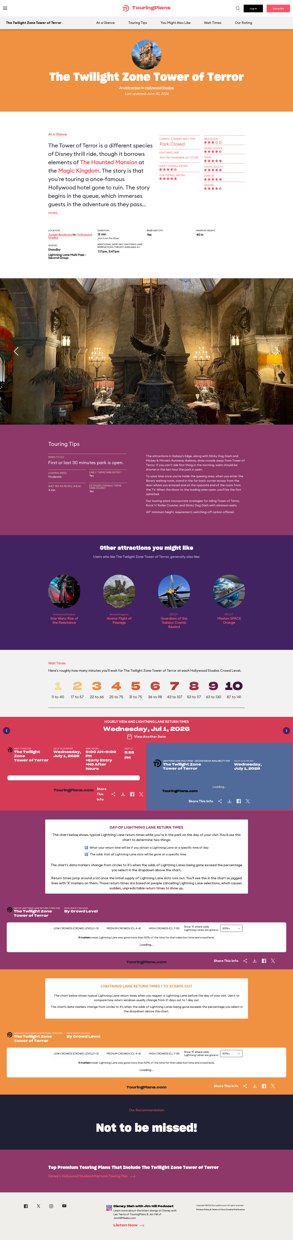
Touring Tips (137, 23)
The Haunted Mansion (108, 162)
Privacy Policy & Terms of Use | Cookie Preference (220, 1209)
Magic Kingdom (78, 170)
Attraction (132, 88)
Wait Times (212, 23)
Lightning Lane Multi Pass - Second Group (67, 256)
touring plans (161, 501)
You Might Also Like (176, 23)
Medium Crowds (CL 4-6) (124, 928)
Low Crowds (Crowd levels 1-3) (76, 928)
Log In (253, 8)
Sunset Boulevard (60, 234)
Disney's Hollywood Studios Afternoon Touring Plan (91, 1176)
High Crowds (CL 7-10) (164, 928)
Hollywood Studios (159, 88)
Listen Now (130, 1225)
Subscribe (278, 8)
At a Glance (105, 23)
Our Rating (243, 23)
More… (53, 213)
